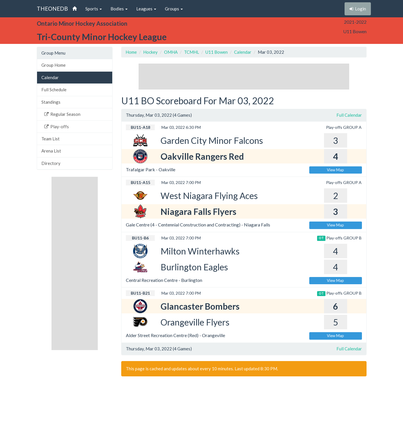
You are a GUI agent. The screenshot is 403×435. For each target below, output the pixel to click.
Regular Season (62, 114)
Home (131, 52)
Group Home (53, 65)
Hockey (150, 52)
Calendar (50, 77)
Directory (50, 163)
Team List (50, 138)
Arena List (51, 150)
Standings (50, 102)
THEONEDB (52, 8)
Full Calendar (349, 115)
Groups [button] (174, 8)
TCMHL (191, 52)
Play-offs (56, 126)
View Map (335, 170)
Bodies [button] (119, 8)
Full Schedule (54, 89)
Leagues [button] (146, 8)
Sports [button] (93, 8)
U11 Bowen (216, 52)
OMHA (171, 52)
